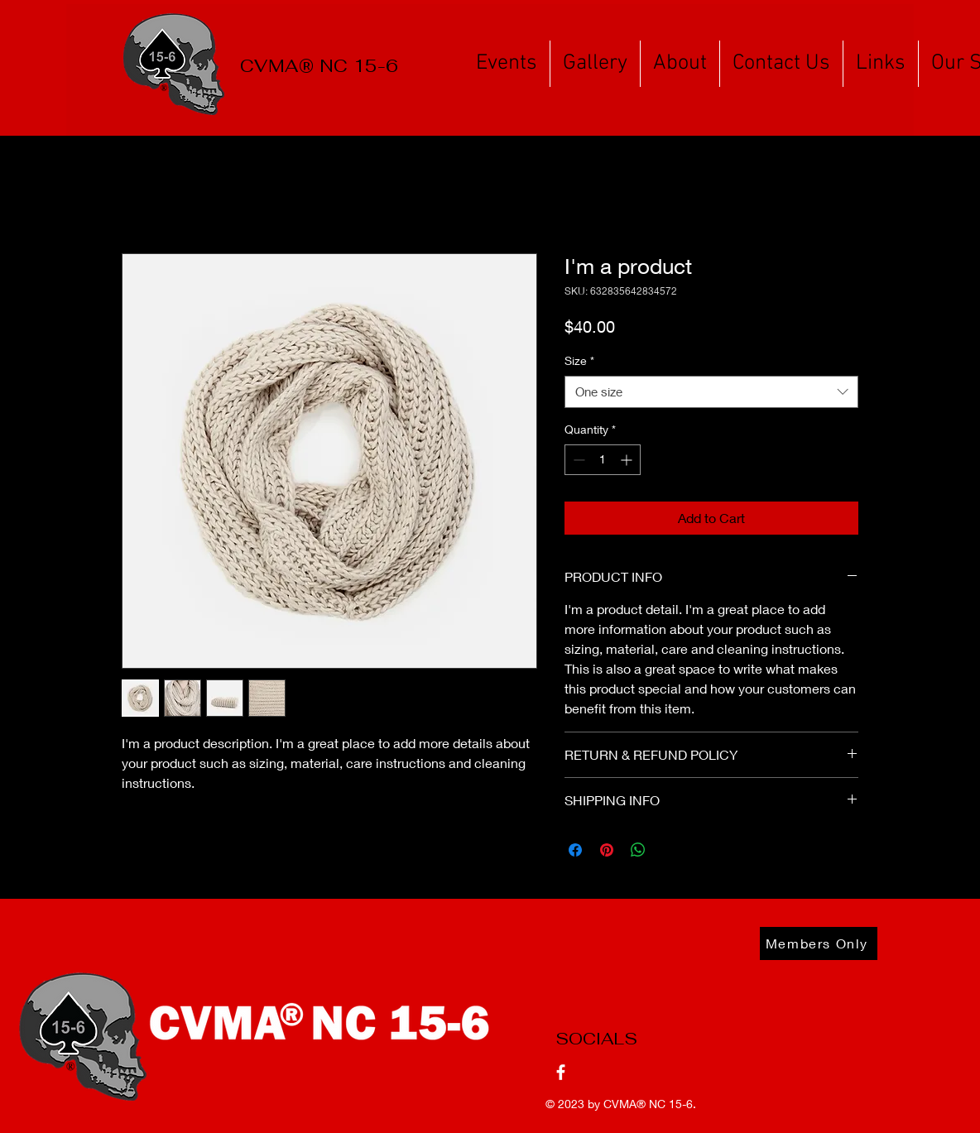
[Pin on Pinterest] (607, 850)
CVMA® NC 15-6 (648, 1104)
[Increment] (627, 459)
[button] (507, 64)
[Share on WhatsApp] (638, 850)
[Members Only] (818, 943)
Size (579, 360)
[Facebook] (560, 1072)
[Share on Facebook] (575, 850)
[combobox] (711, 392)
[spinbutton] (602, 459)
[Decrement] (577, 459)
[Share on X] (670, 850)
